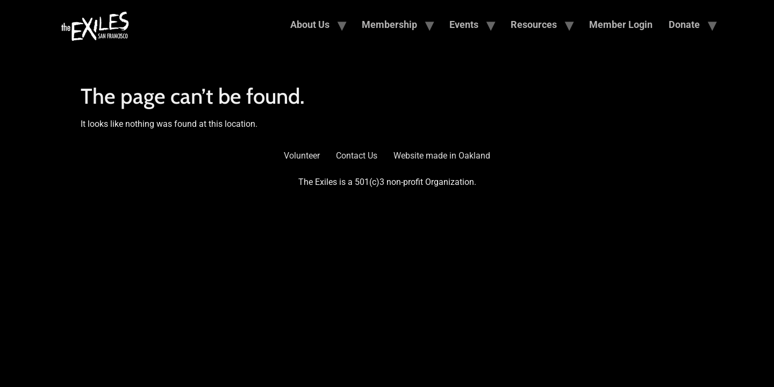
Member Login (621, 24)
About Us (309, 24)
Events (463, 24)
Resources (534, 24)
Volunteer (302, 155)
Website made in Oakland (441, 155)
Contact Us (356, 155)
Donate (684, 24)
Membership (389, 24)
